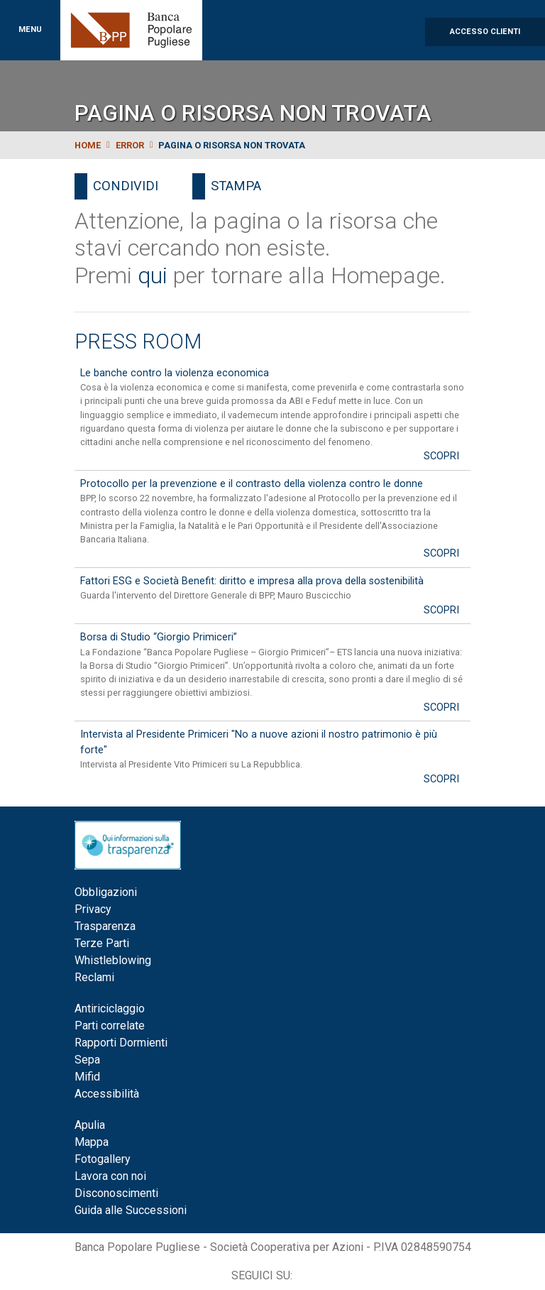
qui (152, 275)
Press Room (138, 341)
